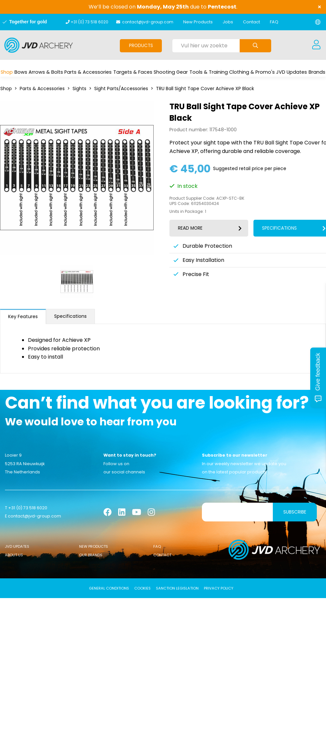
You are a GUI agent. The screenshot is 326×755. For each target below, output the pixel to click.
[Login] (316, 45)
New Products (198, 22)
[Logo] (38, 45)
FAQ (274, 22)
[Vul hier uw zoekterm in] (206, 45)
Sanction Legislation (177, 588)
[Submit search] (255, 45)
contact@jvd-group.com (147, 22)
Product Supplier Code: (192, 198)
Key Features (23, 316)
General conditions (109, 588)
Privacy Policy (218, 588)
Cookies (142, 588)
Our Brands (90, 555)
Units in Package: (186, 212)
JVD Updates (17, 546)
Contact (251, 22)
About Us (14, 555)
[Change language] (318, 22)
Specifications (70, 316)
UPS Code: (179, 204)
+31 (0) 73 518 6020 (89, 22)
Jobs (228, 22)
